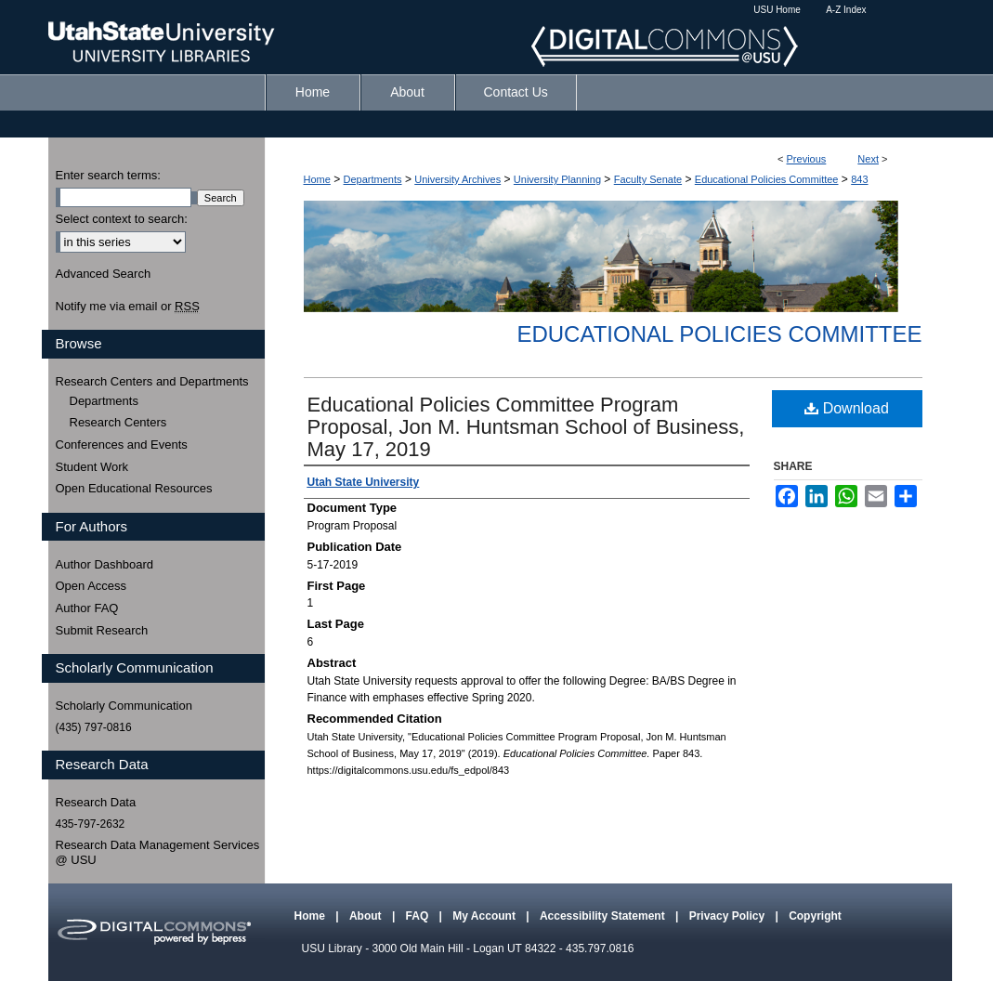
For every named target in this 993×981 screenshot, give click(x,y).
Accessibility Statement (604, 915)
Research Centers (118, 422)
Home (317, 179)
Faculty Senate (648, 179)
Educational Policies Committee (767, 179)
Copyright (815, 915)
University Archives (457, 179)
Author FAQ (87, 608)
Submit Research (102, 630)
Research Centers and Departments (152, 381)
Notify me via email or (128, 306)
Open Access (91, 586)
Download (846, 408)
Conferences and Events (122, 444)
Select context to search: (122, 219)
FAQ (419, 915)
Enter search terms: (108, 175)
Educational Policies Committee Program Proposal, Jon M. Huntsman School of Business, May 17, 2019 (526, 427)
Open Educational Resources (134, 488)
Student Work (92, 467)
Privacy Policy (728, 915)
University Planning (557, 179)
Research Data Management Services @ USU (158, 852)
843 (859, 179)
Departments (373, 179)
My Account (485, 915)
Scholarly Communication (124, 706)
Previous (807, 158)
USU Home (777, 10)
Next (868, 158)
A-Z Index (846, 10)
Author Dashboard (105, 564)
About (367, 915)
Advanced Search (103, 274)
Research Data (96, 802)
